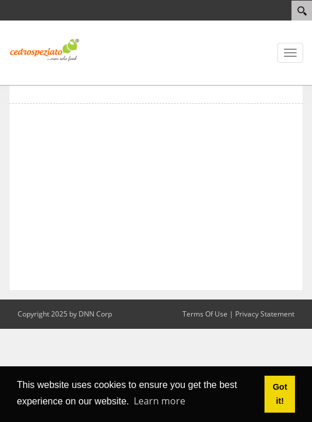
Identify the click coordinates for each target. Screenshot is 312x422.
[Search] (301, 11)
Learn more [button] (159, 400)
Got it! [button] (280, 394)
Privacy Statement (264, 314)
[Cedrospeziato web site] (44, 49)
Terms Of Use (205, 314)
